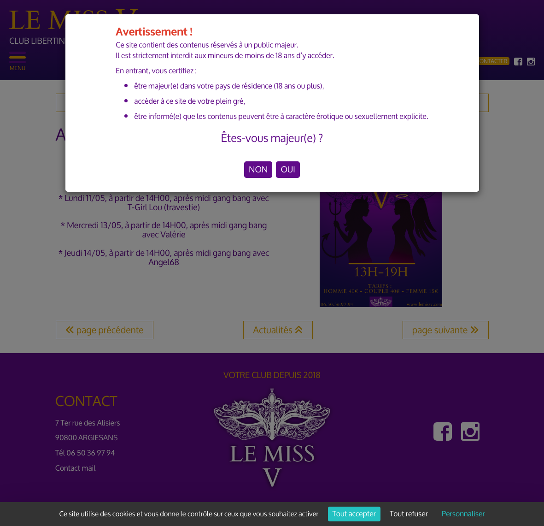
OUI (288, 169)
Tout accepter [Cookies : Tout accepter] (354, 514)
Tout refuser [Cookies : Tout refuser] (409, 514)
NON (258, 169)
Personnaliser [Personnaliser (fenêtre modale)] (463, 514)
